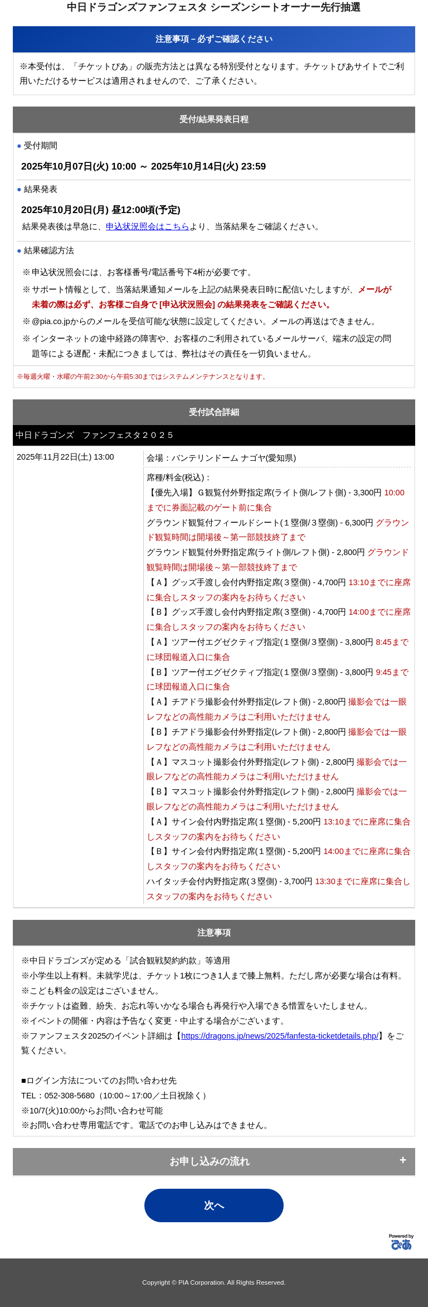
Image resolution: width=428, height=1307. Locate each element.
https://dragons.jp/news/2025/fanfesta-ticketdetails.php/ (279, 1035)
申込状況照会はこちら (147, 226)
